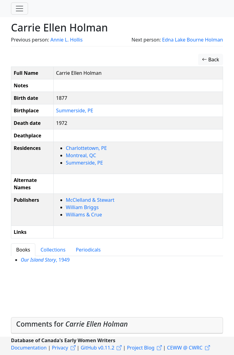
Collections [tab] (53, 249)
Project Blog (140, 347)
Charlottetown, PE (86, 148)
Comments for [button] (72, 324)
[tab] (117, 325)
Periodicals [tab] (88, 249)
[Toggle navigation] (19, 8)
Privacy (60, 347)
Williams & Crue (84, 214)
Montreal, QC (81, 155)
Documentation (29, 347)
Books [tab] (23, 249)
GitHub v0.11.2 (98, 347)
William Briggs (82, 207)
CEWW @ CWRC (185, 347)
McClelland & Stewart (90, 200)
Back (210, 59)
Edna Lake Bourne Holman (192, 39)
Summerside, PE (74, 110)
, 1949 (45, 259)
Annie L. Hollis (66, 39)
